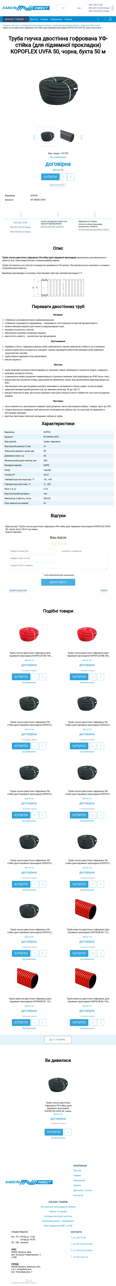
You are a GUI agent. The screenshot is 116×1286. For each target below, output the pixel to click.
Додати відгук (57, 184)
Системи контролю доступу (58, 1216)
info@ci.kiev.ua (79, 1256)
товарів (60, 1039)
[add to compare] (70, 176)
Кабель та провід (58, 1211)
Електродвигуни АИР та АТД (58, 1225)
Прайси (68, 19)
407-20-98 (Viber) (99, 8)
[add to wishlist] (63, 176)
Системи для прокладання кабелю (58, 1206)
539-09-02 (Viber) (99, 11)
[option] (58, 90)
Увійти (104, 590)
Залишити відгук (29, 670)
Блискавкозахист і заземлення (58, 1221)
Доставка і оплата (82, 1190)
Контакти (78, 1195)
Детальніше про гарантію (52, 226)
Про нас (34, 19)
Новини (44, 19)
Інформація (56, 19)
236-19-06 (96, 5)
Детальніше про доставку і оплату (94, 229)
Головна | (7, 25)
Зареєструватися (18, 590)
